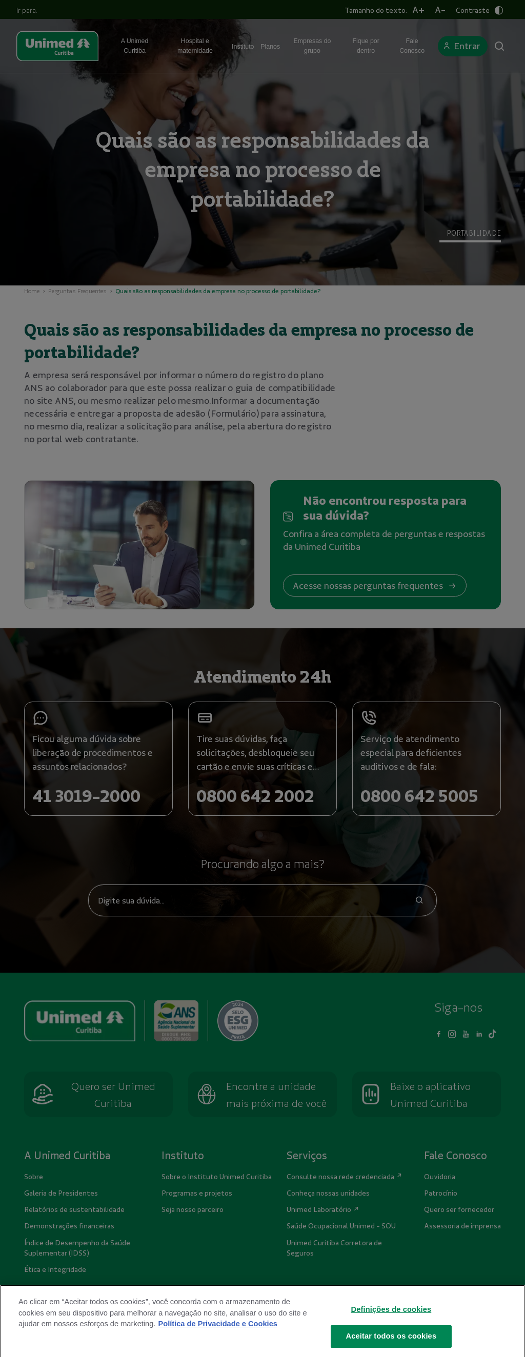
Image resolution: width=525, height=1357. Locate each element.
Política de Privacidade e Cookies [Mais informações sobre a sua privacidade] (217, 1340)
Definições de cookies (391, 1325)
